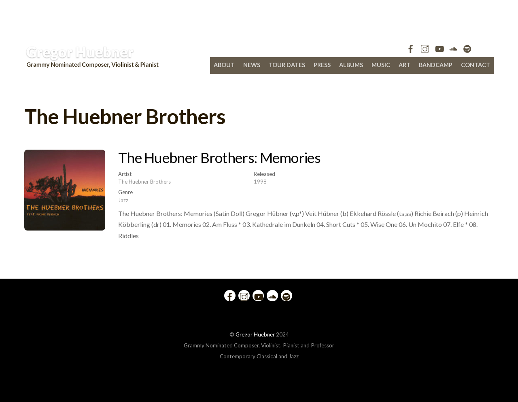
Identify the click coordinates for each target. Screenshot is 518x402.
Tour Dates (287, 64)
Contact (475, 64)
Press (322, 64)
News (251, 64)
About (224, 64)
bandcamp (435, 64)
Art (404, 64)
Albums (351, 64)
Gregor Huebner (255, 334)
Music (381, 64)
